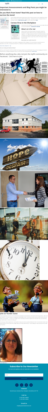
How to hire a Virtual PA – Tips (5, 45)
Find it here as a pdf (22, 20)
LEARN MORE (34, 51)
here (37, 20)
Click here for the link (35, 26)
